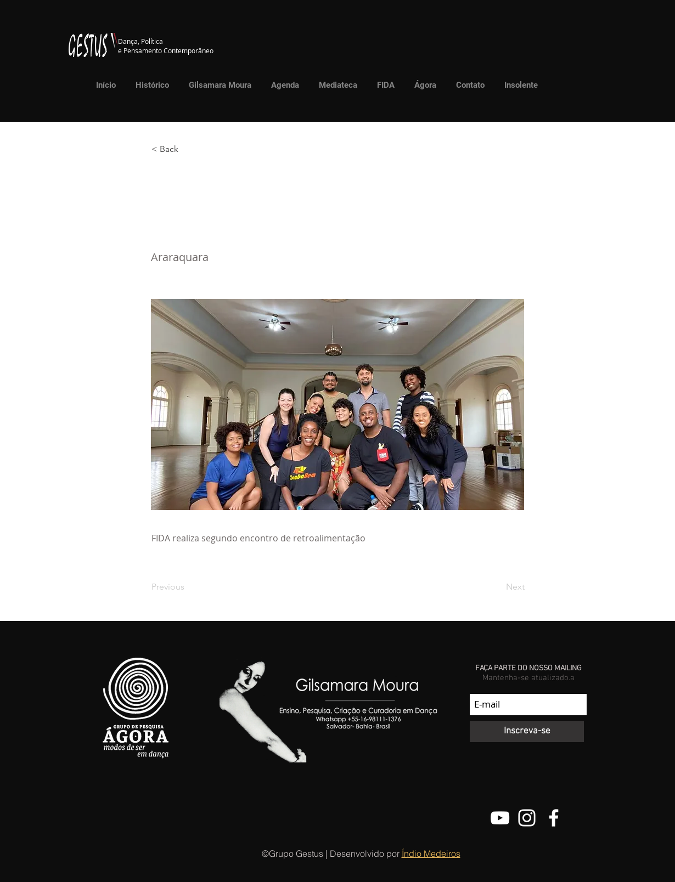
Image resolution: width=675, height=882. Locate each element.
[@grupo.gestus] (526, 817)
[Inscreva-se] (527, 731)
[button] (335, 85)
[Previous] (187, 587)
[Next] (497, 587)
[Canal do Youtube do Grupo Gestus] (499, 817)
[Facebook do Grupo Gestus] (553, 817)
